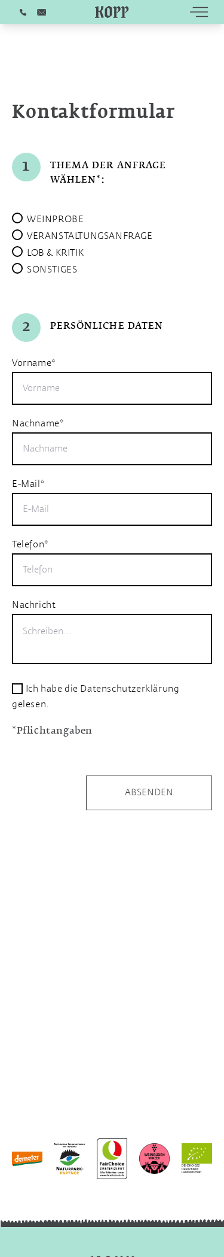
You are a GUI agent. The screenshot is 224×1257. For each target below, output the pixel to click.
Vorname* (34, 363)
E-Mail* (28, 484)
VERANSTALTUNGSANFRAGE (90, 236)
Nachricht (34, 605)
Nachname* (37, 423)
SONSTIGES (52, 269)
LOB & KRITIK (55, 253)
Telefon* (30, 544)
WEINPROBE (55, 219)
